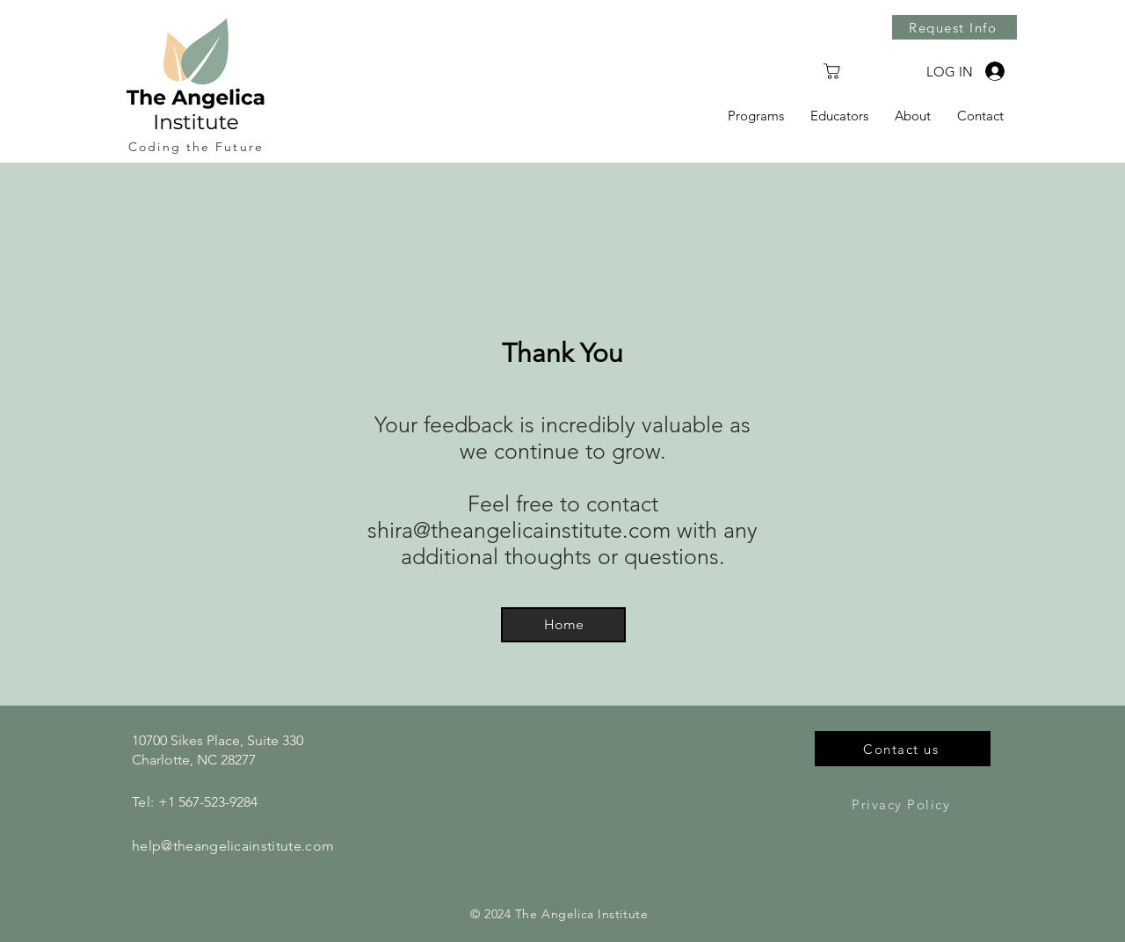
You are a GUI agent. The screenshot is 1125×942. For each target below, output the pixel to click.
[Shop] (831, 71)
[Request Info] (954, 27)
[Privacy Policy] (903, 804)
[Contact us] (903, 748)
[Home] (563, 624)
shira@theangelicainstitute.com (519, 530)
